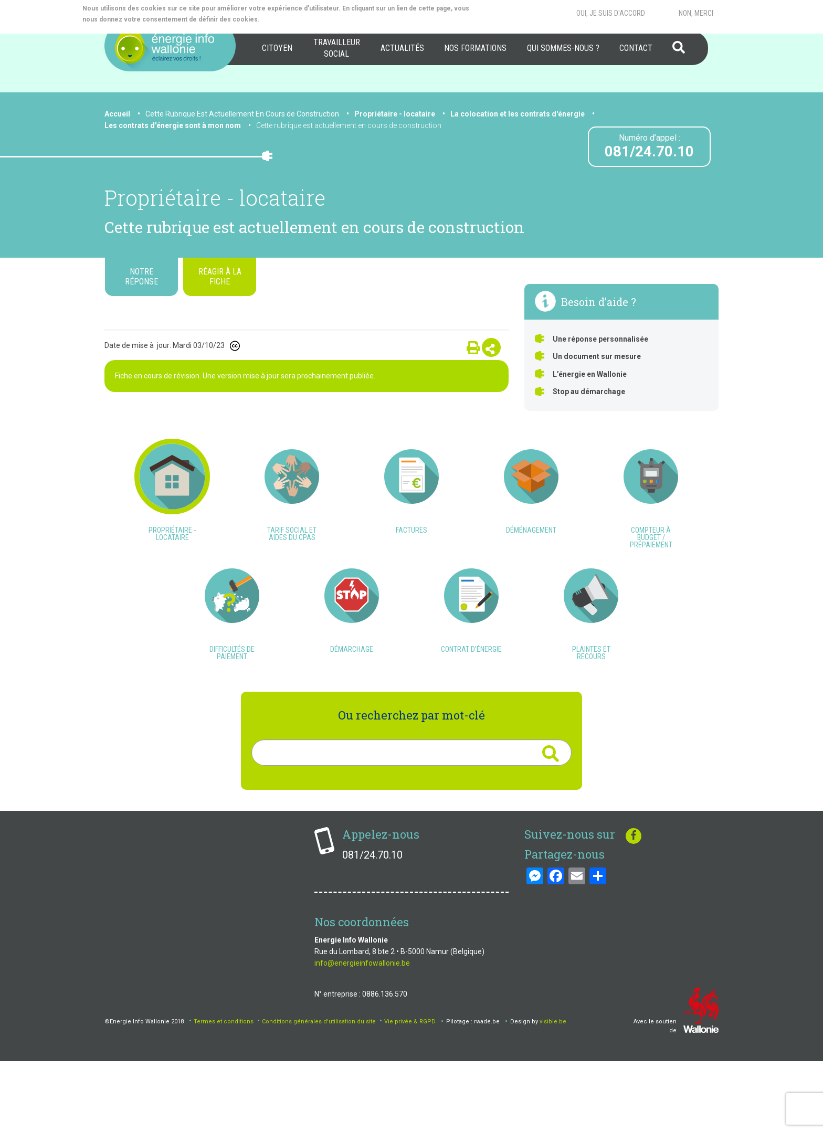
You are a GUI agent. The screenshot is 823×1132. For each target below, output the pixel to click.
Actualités (402, 48)
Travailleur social (336, 48)
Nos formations (475, 48)
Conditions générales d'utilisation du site (319, 1092)
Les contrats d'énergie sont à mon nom (172, 125)
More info (303, 19)
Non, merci (696, 13)
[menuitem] (277, 48)
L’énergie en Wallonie (590, 374)
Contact (635, 48)
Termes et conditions (224, 1092)
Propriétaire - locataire (394, 114)
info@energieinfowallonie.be (362, 1033)
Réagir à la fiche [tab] (219, 277)
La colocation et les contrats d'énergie (517, 114)
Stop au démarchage (589, 391)
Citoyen (277, 48)
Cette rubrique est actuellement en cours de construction (348, 125)
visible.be (553, 1091)
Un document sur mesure (597, 356)
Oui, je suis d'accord (610, 13)
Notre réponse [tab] (141, 277)
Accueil (117, 114)
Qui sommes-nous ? (563, 48)
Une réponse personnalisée (600, 339)
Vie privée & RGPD (410, 1092)
